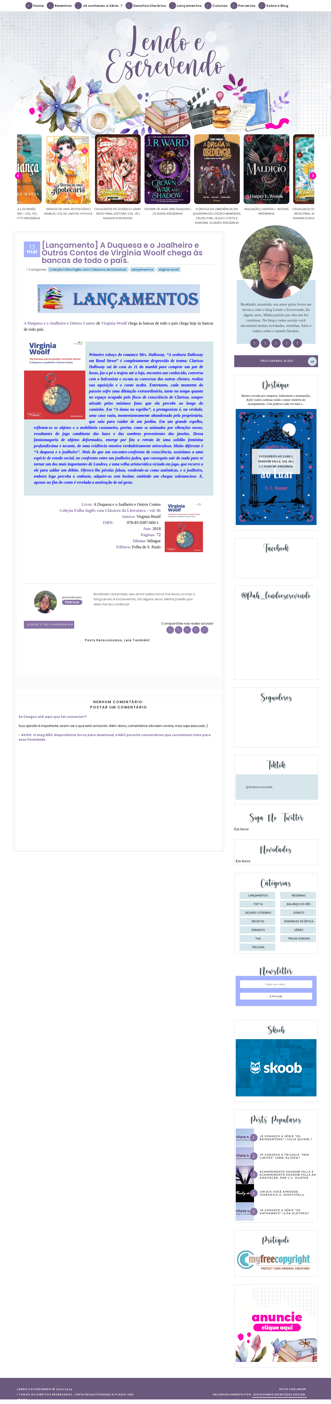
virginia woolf (169, 269)
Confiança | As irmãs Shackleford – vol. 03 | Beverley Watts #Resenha (35, 213)
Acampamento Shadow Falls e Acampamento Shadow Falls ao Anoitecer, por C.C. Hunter (288, 1174)
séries (298, 930)
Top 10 (258, 904)
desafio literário (258, 913)
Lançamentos (185, 5)
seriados (258, 930)
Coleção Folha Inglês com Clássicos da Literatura (88, 269)
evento (298, 913)
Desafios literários (146, 5)
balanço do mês (299, 904)
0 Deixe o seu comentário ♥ (50, 624)
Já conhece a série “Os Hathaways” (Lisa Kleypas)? (284, 1212)
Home (35, 5)
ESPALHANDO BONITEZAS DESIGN (279, 1394)
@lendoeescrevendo (259, 787)
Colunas (216, 5)
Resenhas (59, 5)
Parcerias (243, 5)
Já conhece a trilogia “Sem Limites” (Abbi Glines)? (284, 1156)
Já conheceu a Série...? (98, 5)
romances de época (298, 921)
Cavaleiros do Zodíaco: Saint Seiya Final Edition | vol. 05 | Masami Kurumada (134, 213)
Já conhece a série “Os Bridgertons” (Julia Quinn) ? (286, 1138)
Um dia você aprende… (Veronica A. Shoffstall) (282, 1193)
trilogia (258, 947)
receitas (258, 921)
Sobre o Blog (273, 5)
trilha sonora (299, 939)
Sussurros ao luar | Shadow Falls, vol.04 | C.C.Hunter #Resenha (276, 461)
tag (258, 939)
